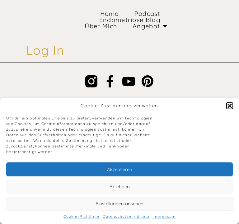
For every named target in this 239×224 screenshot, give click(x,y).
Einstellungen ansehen (119, 204)
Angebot (150, 26)
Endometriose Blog (129, 20)
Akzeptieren (119, 169)
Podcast (147, 14)
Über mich (101, 26)
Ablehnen (120, 186)
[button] (230, 106)
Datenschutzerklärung (126, 216)
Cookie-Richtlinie (81, 216)
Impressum (164, 216)
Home (109, 14)
